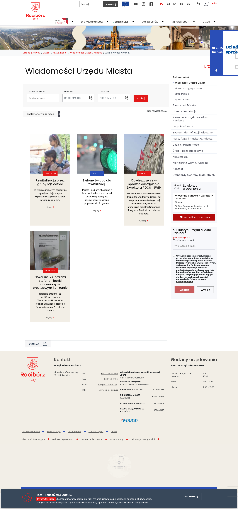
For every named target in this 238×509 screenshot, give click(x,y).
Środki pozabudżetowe (188, 150)
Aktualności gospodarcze (188, 88)
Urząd (206, 22)
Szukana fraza (37, 91)
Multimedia (180, 156)
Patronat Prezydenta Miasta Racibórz (191, 119)
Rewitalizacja (53, 431)
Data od (68, 91)
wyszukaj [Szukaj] (111, 4)
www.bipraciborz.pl (108, 390)
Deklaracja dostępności (143, 439)
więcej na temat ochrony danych (191, 280)
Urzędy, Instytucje (185, 111)
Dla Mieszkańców (92, 22)
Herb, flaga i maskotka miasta (192, 138)
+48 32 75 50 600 (109, 373)
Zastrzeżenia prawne (91, 439)
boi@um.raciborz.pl (107, 384)
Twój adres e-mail (194, 239)
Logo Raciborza (183, 126)
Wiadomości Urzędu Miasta (86, 52)
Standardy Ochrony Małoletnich (194, 174)
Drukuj (38, 343)
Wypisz (205, 289)
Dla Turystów (150, 22)
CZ (168, 4)
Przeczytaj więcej (46, 498)
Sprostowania (182, 99)
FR (181, 4)
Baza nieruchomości (186, 144)
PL (161, 4)
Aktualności (59, 52)
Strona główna (31, 52)
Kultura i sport (180, 22)
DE (188, 4)
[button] (91, 98)
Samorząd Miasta (184, 105)
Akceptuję (191, 496)
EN (175, 4)
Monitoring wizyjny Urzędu (190, 162)
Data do (104, 91)
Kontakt (178, 168)
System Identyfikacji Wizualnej (193, 132)
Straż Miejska (182, 94)
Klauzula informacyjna (33, 439)
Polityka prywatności (62, 439)
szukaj (141, 98)
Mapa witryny (116, 439)
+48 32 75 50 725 (109, 379)
